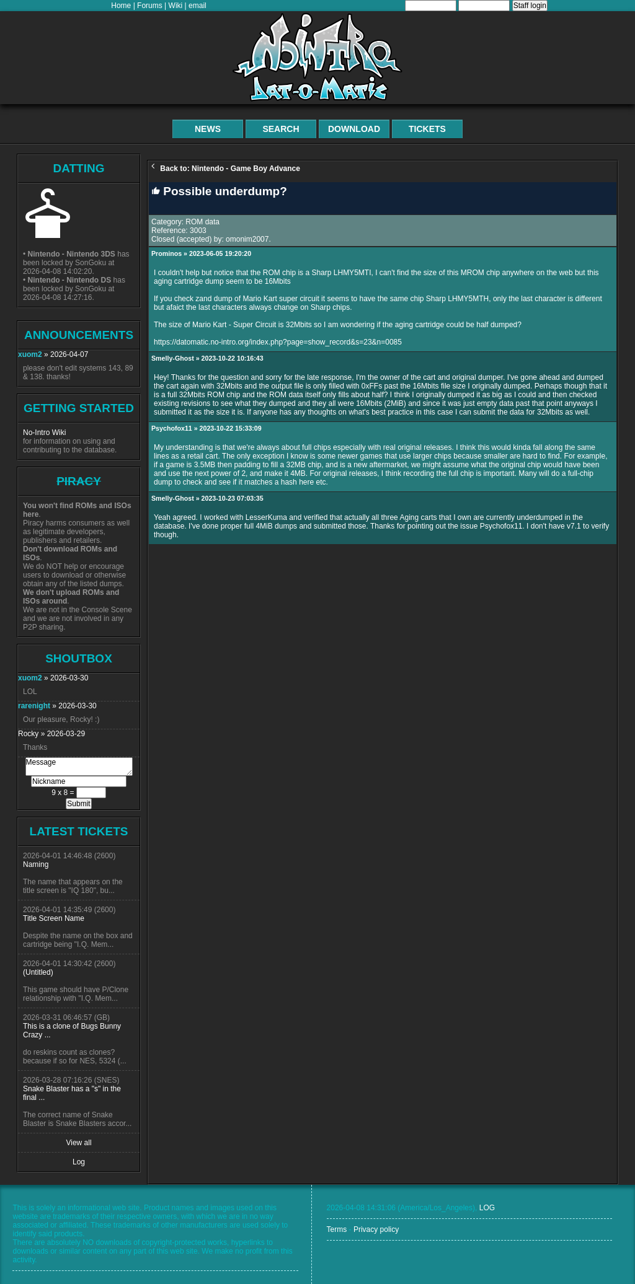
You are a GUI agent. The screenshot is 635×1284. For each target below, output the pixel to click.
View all (78, 1142)
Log (79, 1162)
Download (354, 129)
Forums (149, 5)
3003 (198, 230)
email (197, 5)
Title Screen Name (53, 918)
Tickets (427, 129)
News (208, 129)
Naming (35, 864)
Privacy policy (376, 1229)
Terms (337, 1229)
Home (121, 5)
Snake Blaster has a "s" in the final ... (72, 1093)
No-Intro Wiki (44, 432)
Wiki (176, 5)
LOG (487, 1207)
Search (280, 129)
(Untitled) (38, 972)
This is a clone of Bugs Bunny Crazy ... (72, 1030)
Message (79, 766)
